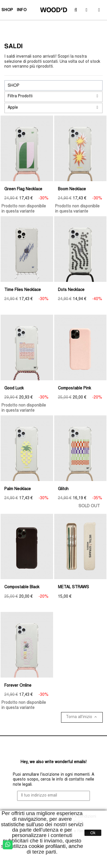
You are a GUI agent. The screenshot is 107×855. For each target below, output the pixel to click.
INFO (22, 11)
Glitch (63, 489)
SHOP (7, 11)
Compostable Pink (74, 389)
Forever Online (17, 686)
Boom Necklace (72, 189)
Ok (93, 832)
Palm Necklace (17, 489)
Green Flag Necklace (23, 189)
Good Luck (14, 389)
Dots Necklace (71, 290)
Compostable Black (21, 587)
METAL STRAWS (73, 587)
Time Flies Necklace (22, 290)
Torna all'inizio (82, 717)
